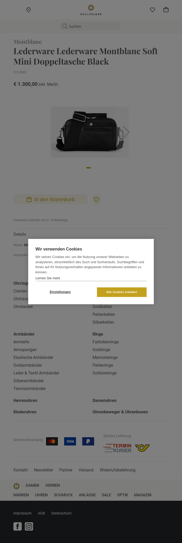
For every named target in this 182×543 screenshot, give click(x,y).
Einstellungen (60, 292)
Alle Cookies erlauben (121, 292)
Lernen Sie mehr (47, 278)
